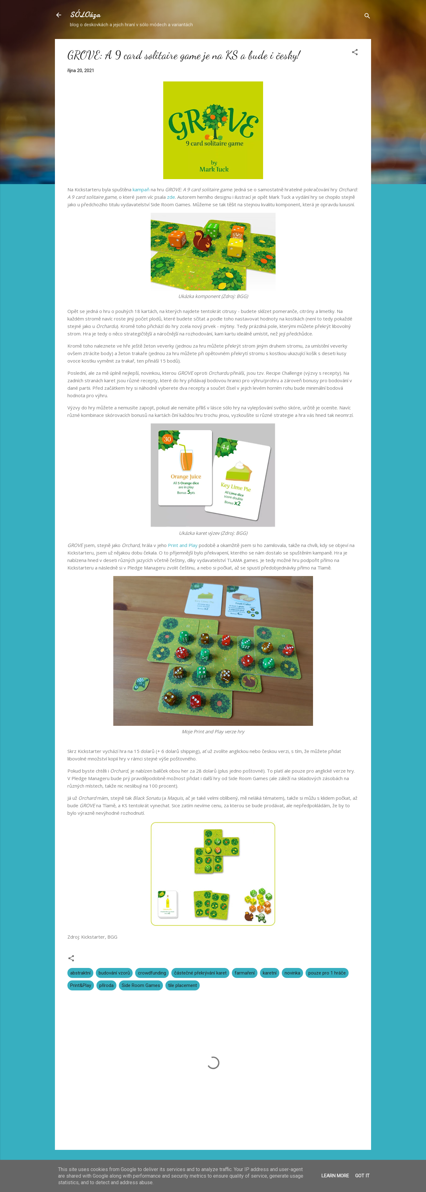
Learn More (335, 1176)
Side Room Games (141, 985)
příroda (106, 985)
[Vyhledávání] (367, 17)
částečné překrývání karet (200, 973)
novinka (292, 973)
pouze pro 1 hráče (327, 973)
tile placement (182, 985)
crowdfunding (152, 973)
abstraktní (80, 973)
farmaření (245, 973)
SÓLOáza (85, 15)
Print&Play (80, 985)
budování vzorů (114, 973)
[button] (355, 53)
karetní (270, 973)
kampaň (141, 189)
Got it (362, 1176)
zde (171, 197)
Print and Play (183, 545)
